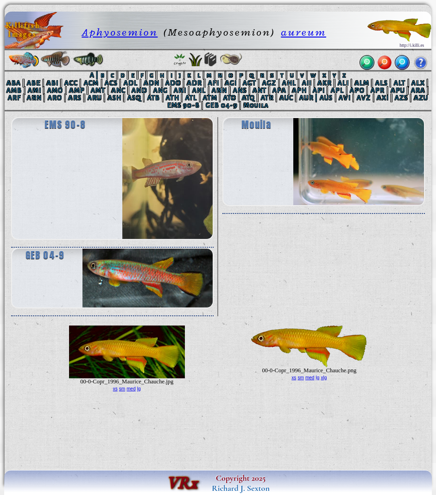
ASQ (134, 97)
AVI (345, 97)
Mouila (256, 105)
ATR (267, 97)
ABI (53, 83)
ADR (194, 83)
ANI (180, 90)
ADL (131, 83)
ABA (13, 83)
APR (378, 90)
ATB (153, 97)
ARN (34, 97)
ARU (95, 97)
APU (398, 90)
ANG (160, 90)
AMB (14, 90)
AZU (421, 97)
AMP (77, 90)
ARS (75, 97)
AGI (231, 83)
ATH (172, 97)
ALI (343, 83)
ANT (259, 90)
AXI (383, 97)
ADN (151, 83)
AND (139, 90)
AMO (55, 90)
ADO (173, 83)
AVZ (364, 97)
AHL (289, 83)
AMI (34, 90)
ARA (418, 90)
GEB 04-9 (222, 105)
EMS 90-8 (183, 105)
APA (279, 90)
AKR (324, 83)
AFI (213, 83)
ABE (34, 83)
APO (357, 90)
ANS (240, 90)
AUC (287, 97)
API (319, 90)
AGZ (269, 83)
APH (299, 90)
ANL (199, 90)
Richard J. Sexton (241, 488)
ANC (119, 90)
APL (337, 90)
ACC (71, 83)
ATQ (248, 97)
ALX (418, 83)
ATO (229, 97)
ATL (191, 97)
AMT (98, 90)
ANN (219, 90)
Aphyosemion (120, 32)
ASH (115, 97)
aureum (303, 32)
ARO (55, 97)
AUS (326, 97)
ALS (381, 83)
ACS (111, 83)
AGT (249, 83)
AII (307, 83)
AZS (401, 97)
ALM (362, 83)
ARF (14, 97)
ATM (210, 97)
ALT (400, 83)
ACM (91, 83)
